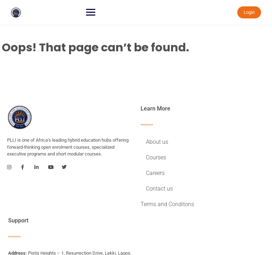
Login (249, 12)
